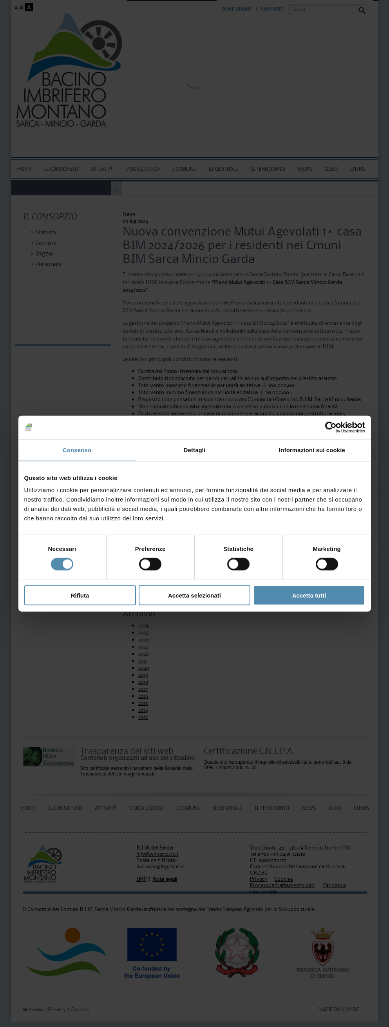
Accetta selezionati (194, 595)
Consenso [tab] (77, 449)
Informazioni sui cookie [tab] (312, 449)
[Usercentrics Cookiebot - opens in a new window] (331, 427)
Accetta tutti (309, 595)
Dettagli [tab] (195, 449)
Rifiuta (80, 595)
